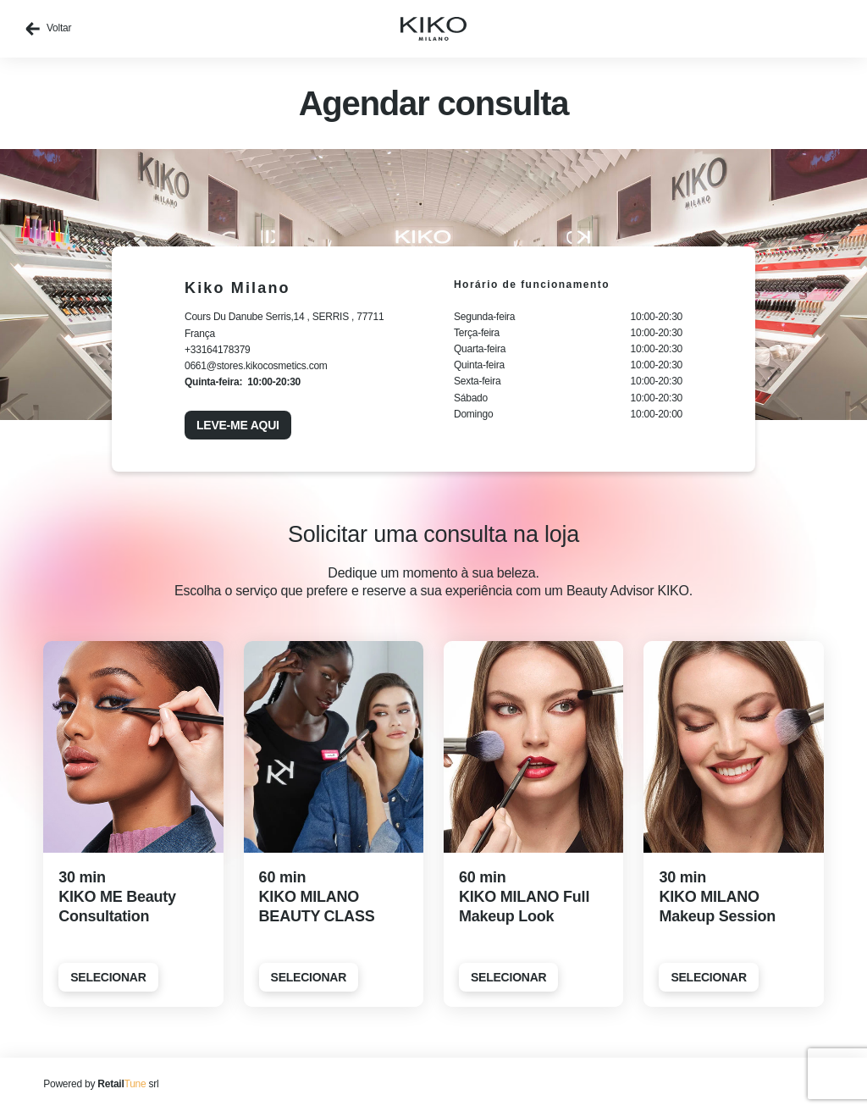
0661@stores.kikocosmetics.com (256, 366)
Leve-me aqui (237, 425)
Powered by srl (100, 1084)
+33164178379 (218, 350)
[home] (433, 29)
